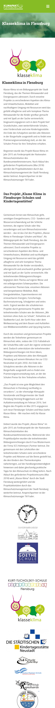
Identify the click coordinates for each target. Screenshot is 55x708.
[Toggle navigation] (48, 6)
